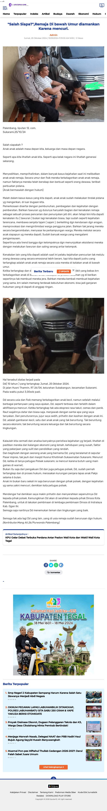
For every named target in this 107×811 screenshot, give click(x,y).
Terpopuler (20, 13)
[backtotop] (53, 779)
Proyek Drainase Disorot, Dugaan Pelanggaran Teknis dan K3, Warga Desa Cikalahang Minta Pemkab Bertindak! (45, 724)
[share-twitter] (51, 565)
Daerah (70, 13)
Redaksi (40, 796)
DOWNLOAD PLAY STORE (58, 796)
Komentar (53, 572)
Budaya (57, 13)
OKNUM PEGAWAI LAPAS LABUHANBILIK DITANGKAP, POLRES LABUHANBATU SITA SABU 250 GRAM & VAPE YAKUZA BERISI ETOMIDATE (41, 710)
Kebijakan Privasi (18, 792)
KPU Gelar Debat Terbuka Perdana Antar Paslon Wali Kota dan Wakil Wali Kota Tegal (52, 539)
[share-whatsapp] (56, 565)
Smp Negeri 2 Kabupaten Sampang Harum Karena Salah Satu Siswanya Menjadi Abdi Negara (44, 694)
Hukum (96, 13)
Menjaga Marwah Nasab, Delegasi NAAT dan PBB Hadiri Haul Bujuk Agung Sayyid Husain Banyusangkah (44, 738)
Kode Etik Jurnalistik (87, 792)
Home (6, 13)
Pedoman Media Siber (65, 792)
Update (64, 271)
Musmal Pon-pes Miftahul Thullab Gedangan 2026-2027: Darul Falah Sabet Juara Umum (45, 752)
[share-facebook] (46, 565)
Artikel (46, 13)
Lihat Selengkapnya (53, 767)
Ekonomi (83, 13)
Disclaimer (33, 792)
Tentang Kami (46, 792)
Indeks (34, 13)
